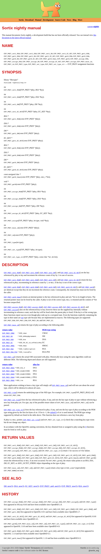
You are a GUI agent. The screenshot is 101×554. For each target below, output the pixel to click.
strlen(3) (53, 412)
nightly (96, 27)
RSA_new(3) (83, 486)
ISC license (43, 550)
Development (48, 20)
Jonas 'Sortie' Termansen (29, 548)
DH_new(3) (8, 486)
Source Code (60, 20)
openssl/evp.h (19, 83)
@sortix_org (94, 550)
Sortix (21, 20)
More (80, 20)
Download (29, 20)
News (69, 20)
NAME (7, 46)
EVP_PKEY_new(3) (69, 486)
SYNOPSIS (12, 72)
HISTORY (10, 494)
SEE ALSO (11, 478)
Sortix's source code (10, 550)
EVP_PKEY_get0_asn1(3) (50, 486)
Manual (38, 20)
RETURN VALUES (18, 437)
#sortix (83, 548)
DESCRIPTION (15, 265)
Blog (74, 20)
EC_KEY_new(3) (32, 486)
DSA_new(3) (19, 486)
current (90, 27)
